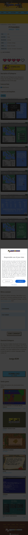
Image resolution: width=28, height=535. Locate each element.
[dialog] (14, 267)
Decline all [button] (7, 281)
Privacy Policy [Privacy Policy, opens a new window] (11, 277)
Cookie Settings (5, 277)
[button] (14, 285)
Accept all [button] (20, 281)
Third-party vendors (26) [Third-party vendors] (19, 267)
